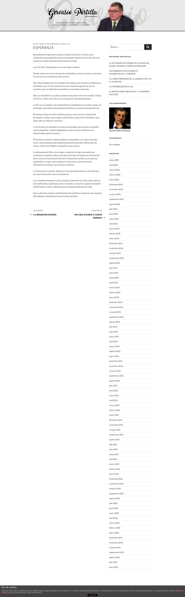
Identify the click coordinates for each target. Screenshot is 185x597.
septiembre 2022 (116, 376)
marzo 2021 (114, 464)
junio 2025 (113, 214)
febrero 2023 (114, 351)
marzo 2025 (114, 229)
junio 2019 (113, 567)
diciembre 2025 (116, 184)
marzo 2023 (114, 346)
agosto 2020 (114, 498)
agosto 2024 (114, 263)
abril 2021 (113, 459)
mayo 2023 (114, 336)
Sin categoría (114, 144)
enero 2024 (114, 297)
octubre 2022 (115, 371)
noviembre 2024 (116, 248)
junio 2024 (113, 273)
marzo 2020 (114, 523)
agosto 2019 (114, 557)
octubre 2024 (115, 253)
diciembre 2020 (116, 479)
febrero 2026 (114, 175)
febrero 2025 (114, 233)
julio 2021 (113, 444)
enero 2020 (114, 533)
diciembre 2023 (116, 302)
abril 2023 (113, 341)
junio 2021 (113, 449)
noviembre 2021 (116, 425)
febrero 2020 (114, 528)
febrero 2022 (114, 410)
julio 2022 (113, 385)
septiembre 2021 (116, 435)
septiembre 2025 (116, 199)
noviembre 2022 (116, 366)
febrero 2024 (114, 292)
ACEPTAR (92, 595)
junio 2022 (113, 390)
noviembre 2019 (116, 543)
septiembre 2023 (116, 317)
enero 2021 (114, 474)
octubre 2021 (114, 430)
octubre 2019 (115, 547)
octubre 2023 (115, 312)
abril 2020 (113, 518)
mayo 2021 (114, 454)
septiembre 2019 (116, 552)
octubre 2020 (115, 488)
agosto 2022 (114, 381)
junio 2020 (113, 508)
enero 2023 (114, 356)
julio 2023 (113, 327)
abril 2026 (113, 165)
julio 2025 (113, 209)
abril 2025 (113, 224)
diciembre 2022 (115, 361)
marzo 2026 (114, 170)
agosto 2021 (114, 439)
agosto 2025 (114, 204)
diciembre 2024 (116, 243)
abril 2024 (113, 283)
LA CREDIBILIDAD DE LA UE (121, 86)
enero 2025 (114, 238)
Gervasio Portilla (60, 44)
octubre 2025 (115, 194)
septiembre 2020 (116, 493)
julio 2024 (113, 268)
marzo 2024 (114, 287)
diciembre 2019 (115, 538)
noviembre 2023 (116, 307)
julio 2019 (113, 562)
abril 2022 (113, 400)
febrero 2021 (114, 469)
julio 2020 (113, 503)
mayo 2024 (114, 278)
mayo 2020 (114, 513)
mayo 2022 (114, 395)
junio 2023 (113, 332)
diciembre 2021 (115, 420)
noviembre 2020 (116, 484)
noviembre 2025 (116, 189)
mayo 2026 (114, 160)
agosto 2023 (114, 322)
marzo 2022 (114, 405)
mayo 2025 (114, 219)
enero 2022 (114, 415)
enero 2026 (114, 180)
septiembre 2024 (116, 258)
